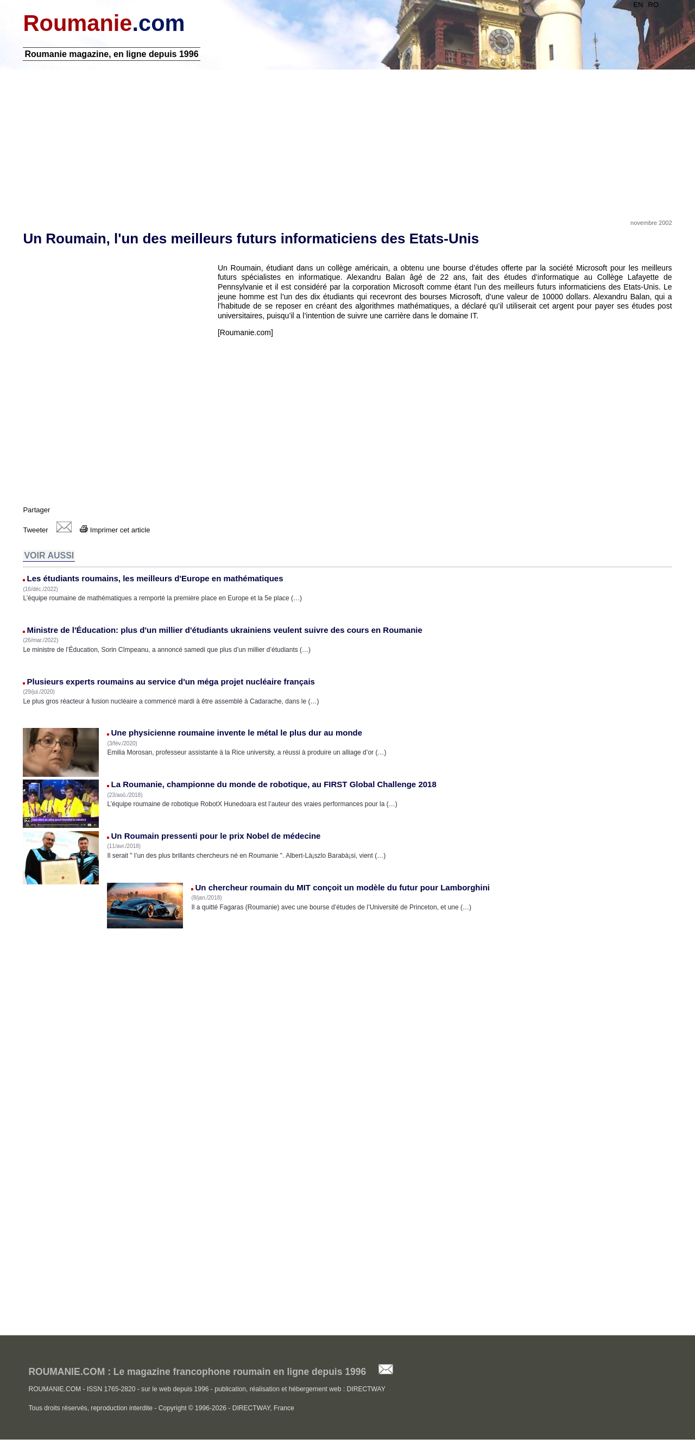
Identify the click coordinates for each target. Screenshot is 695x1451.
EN (640, 5)
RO (654, 5)
